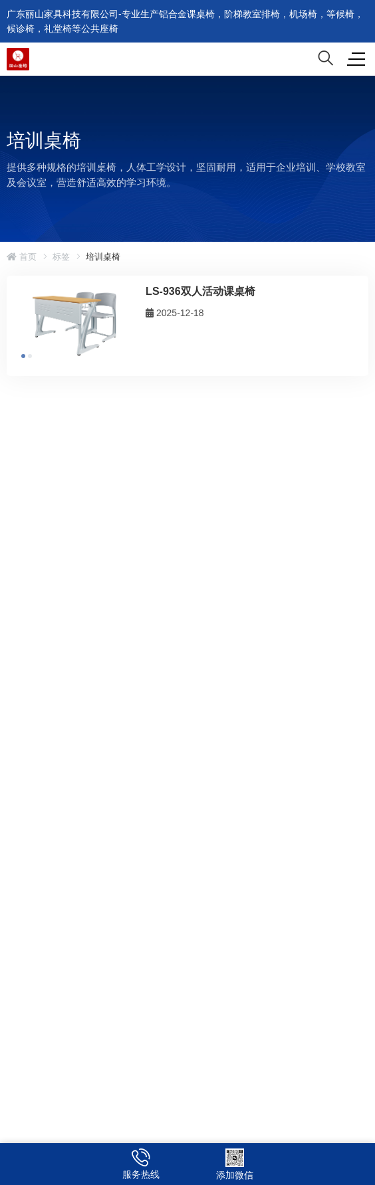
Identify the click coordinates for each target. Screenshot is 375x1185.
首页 (22, 257)
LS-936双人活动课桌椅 (200, 291)
